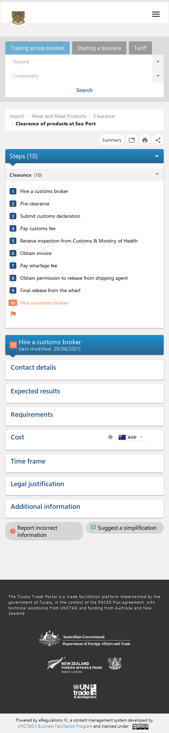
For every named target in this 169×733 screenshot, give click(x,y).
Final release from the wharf (50, 290)
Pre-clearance (34, 203)
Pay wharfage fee (38, 265)
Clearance (104, 116)
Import (17, 116)
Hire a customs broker (44, 191)
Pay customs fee (37, 228)
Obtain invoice (35, 253)
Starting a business (99, 47)
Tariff (140, 47)
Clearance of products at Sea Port (56, 123)
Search (84, 89)
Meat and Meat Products (59, 116)
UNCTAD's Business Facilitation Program (55, 726)
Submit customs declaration (50, 216)
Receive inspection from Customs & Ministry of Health (79, 241)
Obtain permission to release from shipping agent (74, 278)
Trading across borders (37, 47)
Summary (111, 140)
